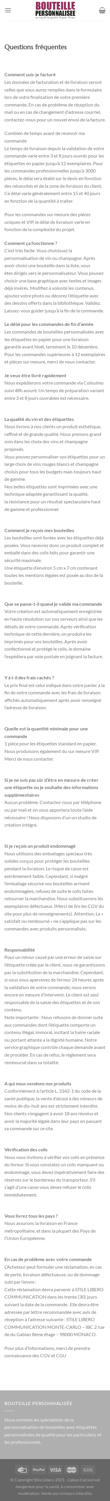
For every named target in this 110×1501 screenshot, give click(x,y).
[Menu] (7, 10)
